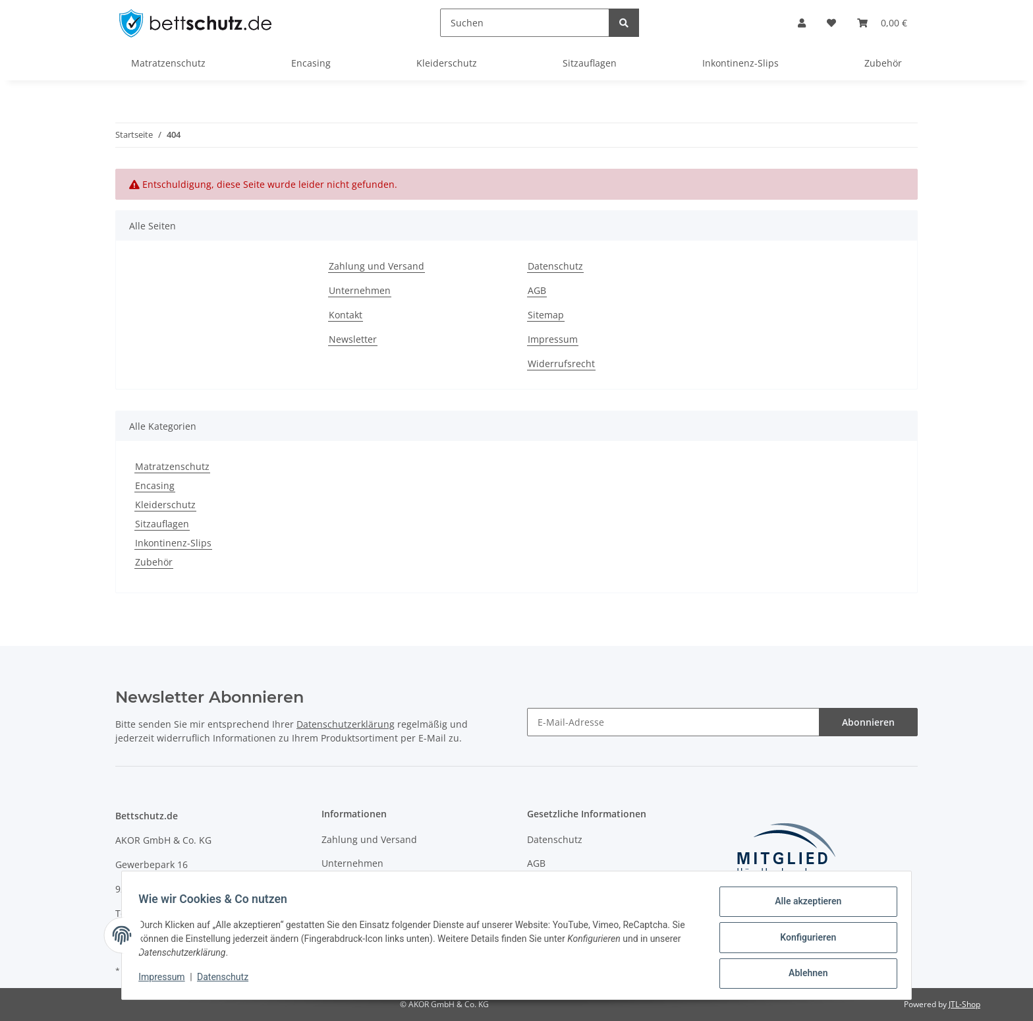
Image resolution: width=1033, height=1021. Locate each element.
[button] (801, 22)
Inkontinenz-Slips (173, 543)
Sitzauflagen (162, 523)
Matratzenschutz (172, 466)
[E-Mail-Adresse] (673, 722)
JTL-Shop (964, 1004)
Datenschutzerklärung (345, 724)
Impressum (553, 339)
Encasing (155, 485)
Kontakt (345, 314)
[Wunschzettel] (831, 22)
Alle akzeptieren (803, 905)
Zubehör (154, 562)
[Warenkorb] (882, 22)
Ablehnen (803, 974)
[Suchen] (524, 23)
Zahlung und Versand (376, 266)
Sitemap (546, 314)
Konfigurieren (803, 940)
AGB (537, 290)
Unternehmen (360, 290)
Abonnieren (868, 722)
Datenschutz (555, 266)
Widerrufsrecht (561, 363)
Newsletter (353, 339)
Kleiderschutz (165, 504)
